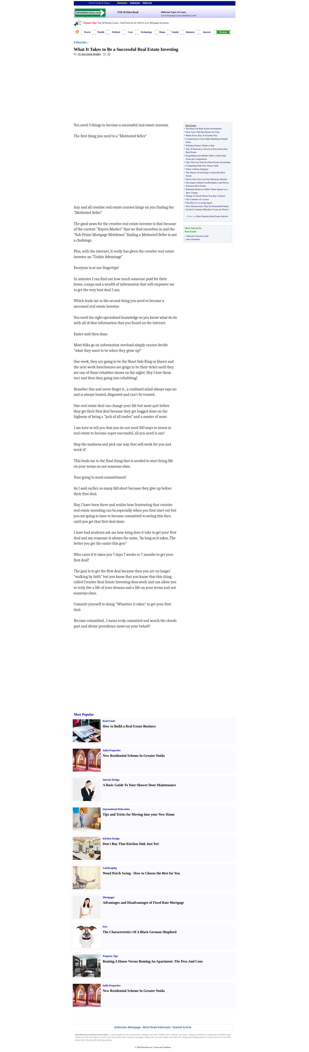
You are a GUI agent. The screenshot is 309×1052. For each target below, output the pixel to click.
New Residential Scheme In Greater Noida (134, 755)
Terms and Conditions (162, 1047)
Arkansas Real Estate (196, 185)
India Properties (112, 750)
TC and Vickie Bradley (89, 54)
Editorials (80, 42)
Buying (185, 1037)
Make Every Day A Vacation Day (201, 135)
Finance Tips (89, 22)
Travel (87, 32)
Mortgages (109, 897)
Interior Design (111, 779)
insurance (130, 1037)
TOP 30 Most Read (127, 12)
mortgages (140, 1037)
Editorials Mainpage (127, 1027)
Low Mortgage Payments (157, 22)
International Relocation (116, 809)
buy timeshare (193, 239)
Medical (116, 32)
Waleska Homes (193, 145)
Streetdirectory (147, 1047)
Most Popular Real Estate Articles (212, 216)
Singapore (122, 2)
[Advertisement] (109, 90)
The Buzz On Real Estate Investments (204, 128)
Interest (207, 32)
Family (175, 32)
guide (121, 1035)
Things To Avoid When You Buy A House (205, 196)
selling (191, 1035)
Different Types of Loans (173, 12)
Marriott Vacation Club (198, 236)
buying (174, 1035)
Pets (105, 926)
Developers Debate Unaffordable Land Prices (207, 182)
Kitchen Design (111, 838)
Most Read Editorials (157, 1027)
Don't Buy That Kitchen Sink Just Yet (130, 844)
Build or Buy (208, 145)
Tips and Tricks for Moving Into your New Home (139, 814)
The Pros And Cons (188, 961)
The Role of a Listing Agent (199, 202)
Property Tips (110, 956)
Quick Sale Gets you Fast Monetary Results (206, 179)
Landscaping (110, 867)
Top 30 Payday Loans (108, 22)
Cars (130, 32)
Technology (146, 32)
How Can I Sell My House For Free (203, 132)
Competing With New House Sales (202, 165)
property (201, 1037)
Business (190, 32)
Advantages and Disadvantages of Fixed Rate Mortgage (143, 902)
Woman (223, 32)
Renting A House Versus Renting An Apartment (138, 961)
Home (162, 32)
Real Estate (109, 720)
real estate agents (162, 1037)
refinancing (211, 1035)
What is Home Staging (196, 169)
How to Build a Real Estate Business (129, 726)
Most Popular (84, 714)
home (185, 1035)
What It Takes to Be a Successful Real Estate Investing (126, 49)
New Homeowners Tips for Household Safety (207, 206)
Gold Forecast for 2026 (131, 22)
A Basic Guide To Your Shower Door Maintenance (139, 785)
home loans (121, 1037)
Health (101, 32)
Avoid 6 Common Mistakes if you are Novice (207, 209)
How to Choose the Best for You (156, 873)
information (93, 1037)
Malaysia (147, 2)
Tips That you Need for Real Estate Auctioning (208, 162)
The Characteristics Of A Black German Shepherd (140, 932)
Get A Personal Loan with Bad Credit (178, 15)
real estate (154, 1035)
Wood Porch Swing (117, 873)
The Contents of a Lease (197, 199)
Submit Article (182, 1027)
